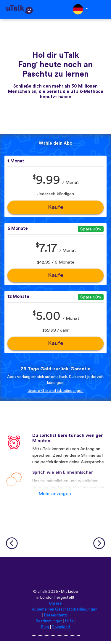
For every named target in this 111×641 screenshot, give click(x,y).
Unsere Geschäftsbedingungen (55, 391)
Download (61, 627)
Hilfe (69, 621)
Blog (45, 627)
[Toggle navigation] (102, 9)
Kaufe (55, 207)
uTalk (42, 592)
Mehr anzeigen (55, 493)
